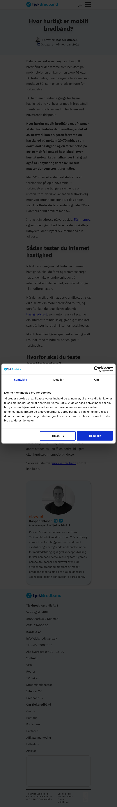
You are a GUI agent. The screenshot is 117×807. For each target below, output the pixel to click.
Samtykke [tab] (20, 379)
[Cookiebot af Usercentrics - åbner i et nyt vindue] (97, 369)
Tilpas (58, 435)
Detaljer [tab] (58, 379)
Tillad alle (95, 435)
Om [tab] (96, 379)
